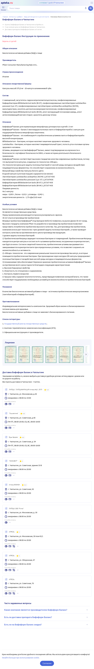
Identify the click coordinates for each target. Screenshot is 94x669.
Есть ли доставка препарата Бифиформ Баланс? (46, 617)
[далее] (86, 354)
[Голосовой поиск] (86, 8)
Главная (5, 17)
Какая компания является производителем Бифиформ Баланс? (46, 609)
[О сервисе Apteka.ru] (92, 3)
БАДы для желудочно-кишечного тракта (36, 17)
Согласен (47, 663)
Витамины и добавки (16, 17)
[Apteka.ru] (7, 2)
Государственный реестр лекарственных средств (25, 323)
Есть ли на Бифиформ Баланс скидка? (46, 624)
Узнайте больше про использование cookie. (21, 657)
